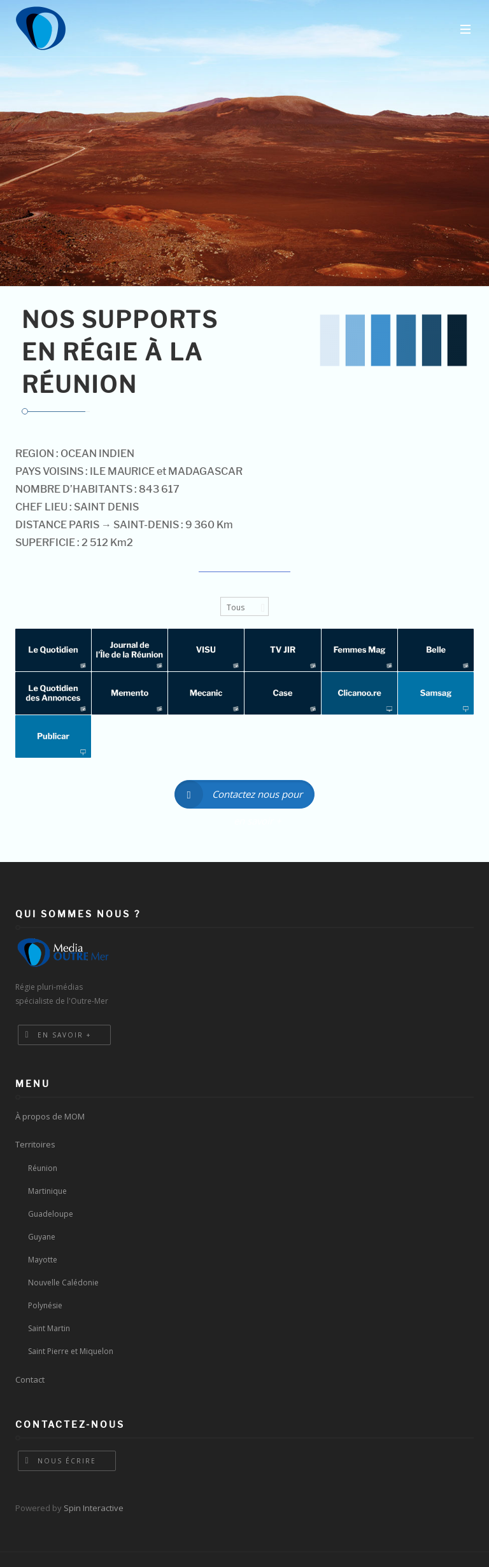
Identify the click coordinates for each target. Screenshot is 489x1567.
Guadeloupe (50, 1213)
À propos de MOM (50, 1116)
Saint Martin (49, 1328)
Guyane (41, 1236)
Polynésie (45, 1305)
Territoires (35, 1144)
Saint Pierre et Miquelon (70, 1351)
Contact (30, 1379)
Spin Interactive (94, 1508)
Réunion (42, 1168)
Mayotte (42, 1259)
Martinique (47, 1191)
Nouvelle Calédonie (63, 1282)
